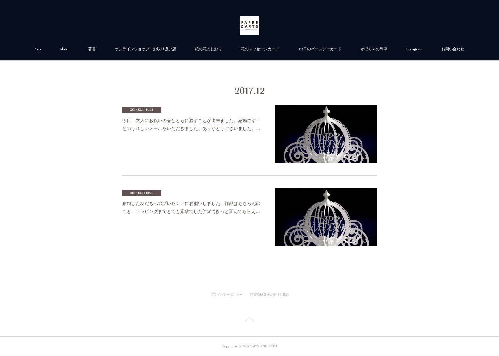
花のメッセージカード (260, 49)
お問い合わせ (452, 49)
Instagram (414, 49)
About (64, 49)
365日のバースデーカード (319, 49)
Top (38, 49)
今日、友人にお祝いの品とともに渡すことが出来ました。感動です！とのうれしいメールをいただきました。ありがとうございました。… (191, 124)
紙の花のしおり (208, 49)
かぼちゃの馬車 (374, 49)
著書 (92, 49)
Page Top (249, 320)
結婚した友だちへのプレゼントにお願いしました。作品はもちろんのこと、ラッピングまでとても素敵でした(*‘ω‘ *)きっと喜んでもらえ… (191, 207)
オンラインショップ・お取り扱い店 (145, 49)
